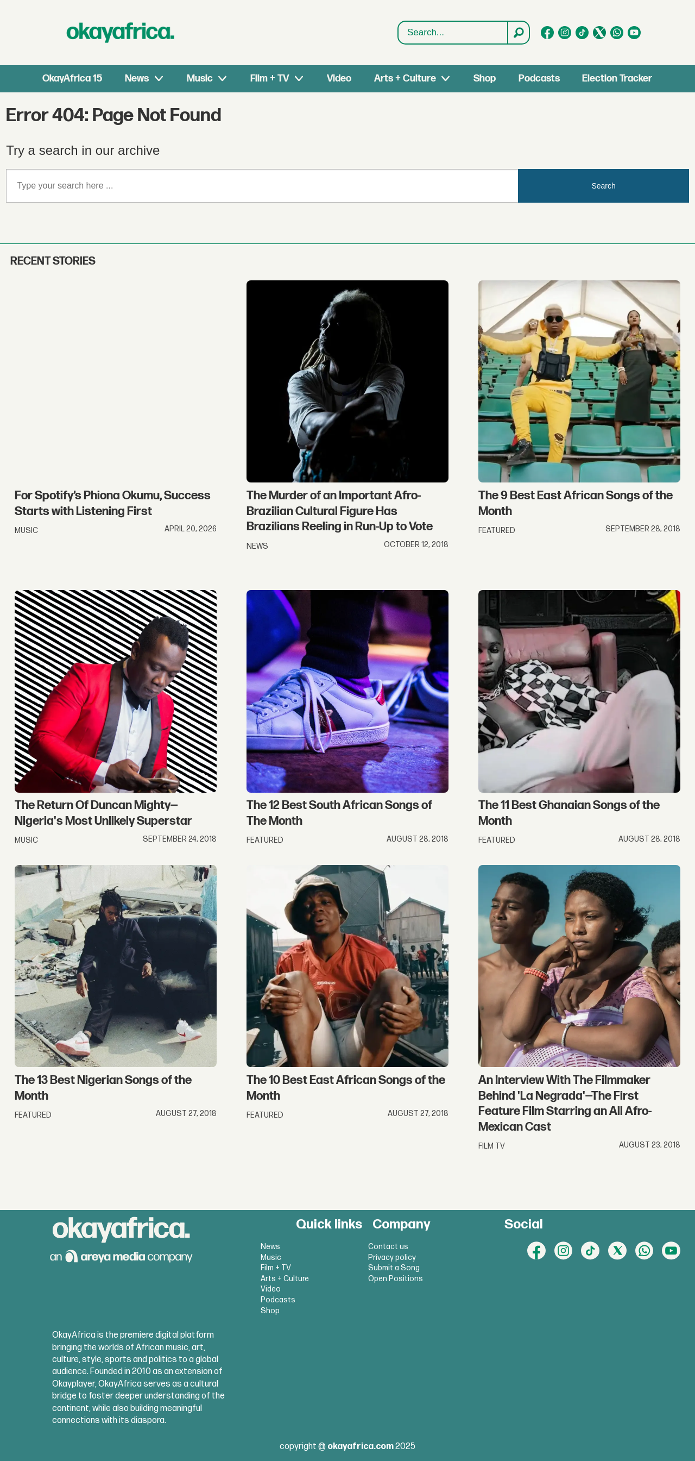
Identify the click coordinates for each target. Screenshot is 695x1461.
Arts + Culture (405, 78)
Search (398, 21)
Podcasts (539, 78)
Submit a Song (394, 1267)
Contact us (388, 1246)
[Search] (518, 32)
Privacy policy (392, 1257)
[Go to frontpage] (120, 32)
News (137, 78)
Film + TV (269, 78)
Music (200, 78)
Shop (484, 78)
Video (339, 78)
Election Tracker (617, 78)
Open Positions (395, 1278)
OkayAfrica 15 (72, 78)
